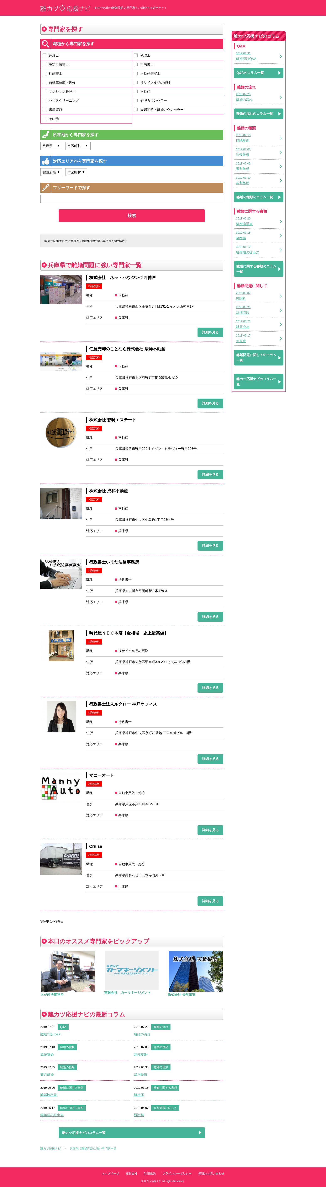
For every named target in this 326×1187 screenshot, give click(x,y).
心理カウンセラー (150, 100)
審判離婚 (47, 1074)
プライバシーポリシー (176, 1173)
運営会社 (131, 1173)
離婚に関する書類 (71, 1087)
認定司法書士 (56, 64)
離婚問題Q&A (50, 1034)
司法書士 (144, 64)
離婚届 (139, 1095)
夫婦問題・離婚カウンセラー (159, 109)
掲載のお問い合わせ (211, 1173)
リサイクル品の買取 (152, 82)
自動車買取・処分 (59, 82)
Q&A (63, 1027)
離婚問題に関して (165, 1108)
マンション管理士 (59, 91)
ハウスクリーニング (61, 100)
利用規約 (150, 1173)
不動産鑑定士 (147, 73)
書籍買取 (52, 109)
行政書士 (52, 73)
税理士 (142, 55)
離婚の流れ (161, 1027)
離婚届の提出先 (52, 1115)
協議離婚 (47, 1054)
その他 (51, 118)
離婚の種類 (67, 1047)
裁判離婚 (140, 1074)
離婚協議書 (48, 1095)
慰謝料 (139, 1115)
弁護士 (51, 55)
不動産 (142, 91)
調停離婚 (140, 1054)
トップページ (110, 1173)
